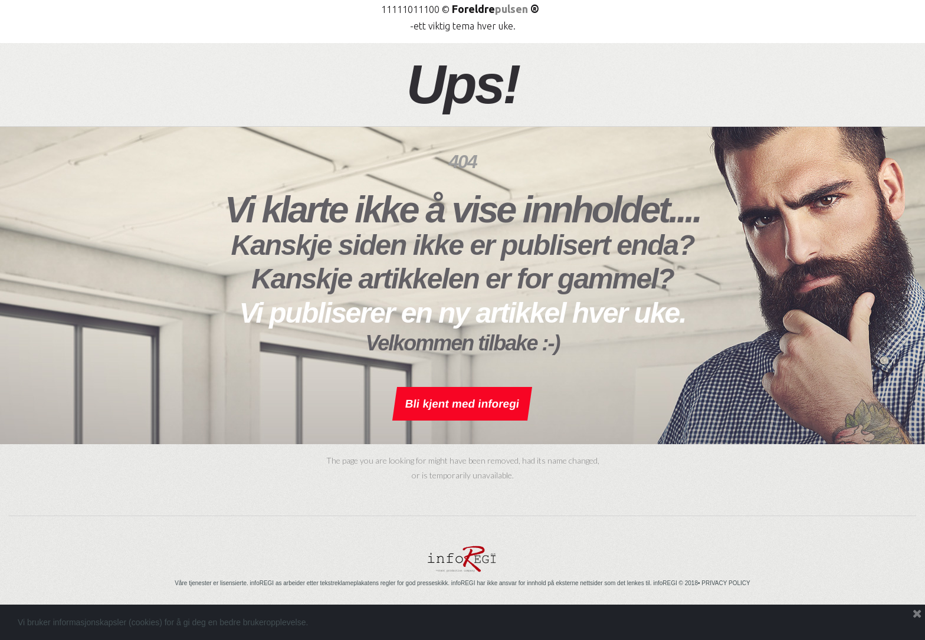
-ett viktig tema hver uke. (463, 26)
